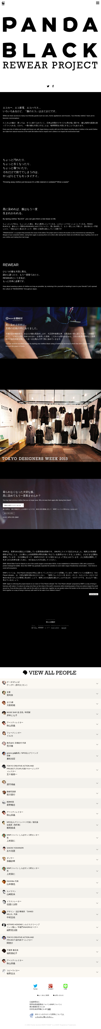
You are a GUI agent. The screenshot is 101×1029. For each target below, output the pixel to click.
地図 (49, 1009)
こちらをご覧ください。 (44, 1017)
